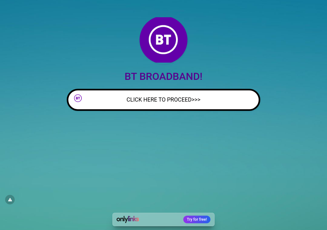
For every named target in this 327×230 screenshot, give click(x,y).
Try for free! (197, 219)
